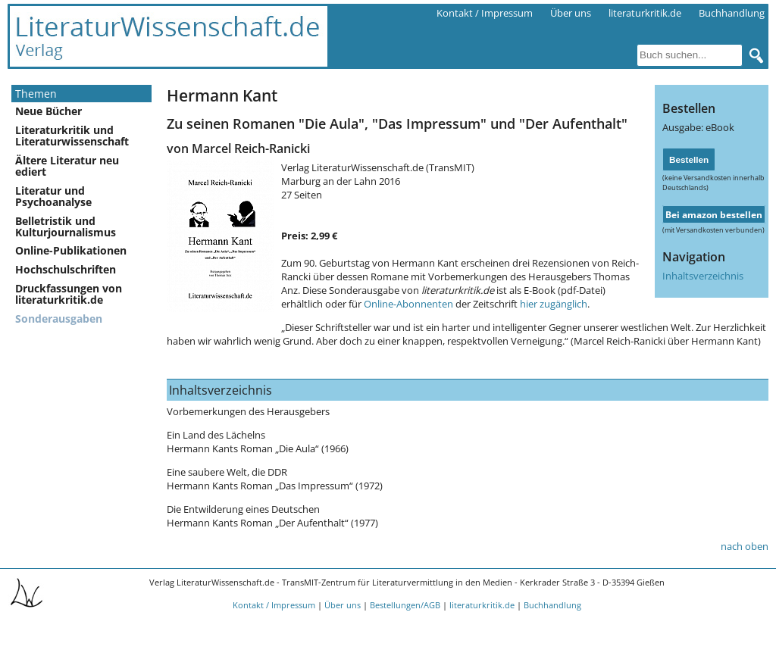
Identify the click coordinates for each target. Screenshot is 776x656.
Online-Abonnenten (408, 304)
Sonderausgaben (58, 318)
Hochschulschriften (65, 269)
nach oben (744, 546)
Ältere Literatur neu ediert (67, 166)
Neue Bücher (48, 111)
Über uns (570, 13)
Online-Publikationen (71, 250)
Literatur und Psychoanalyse (53, 196)
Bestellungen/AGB (405, 605)
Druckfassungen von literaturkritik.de (68, 294)
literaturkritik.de (645, 13)
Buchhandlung (732, 13)
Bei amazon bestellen (713, 214)
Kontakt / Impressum (484, 13)
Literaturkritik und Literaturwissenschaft (72, 135)
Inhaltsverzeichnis (702, 276)
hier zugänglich (553, 304)
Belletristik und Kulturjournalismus (65, 226)
